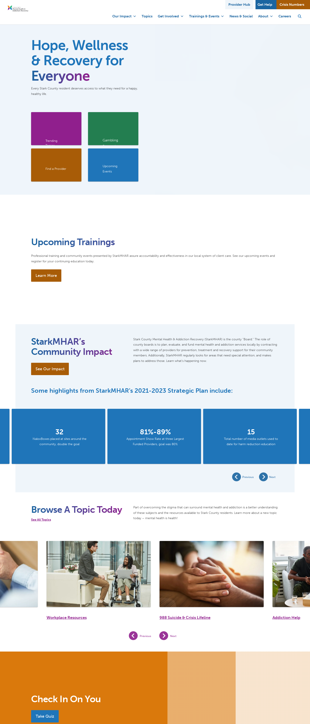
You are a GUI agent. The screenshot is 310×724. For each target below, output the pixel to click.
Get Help (264, 4)
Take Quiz (45, 716)
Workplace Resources (67, 617)
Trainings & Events (206, 16)
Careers (284, 16)
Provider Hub (239, 4)
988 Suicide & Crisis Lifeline (185, 617)
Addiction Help (286, 617)
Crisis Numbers (292, 4)
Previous (248, 477)
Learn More (46, 275)
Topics (147, 16)
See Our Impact (50, 369)
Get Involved (171, 16)
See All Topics (41, 520)
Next (272, 477)
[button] (299, 16)
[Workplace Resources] (99, 574)
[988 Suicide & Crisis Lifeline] (212, 574)
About (265, 16)
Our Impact (124, 16)
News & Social (241, 16)
